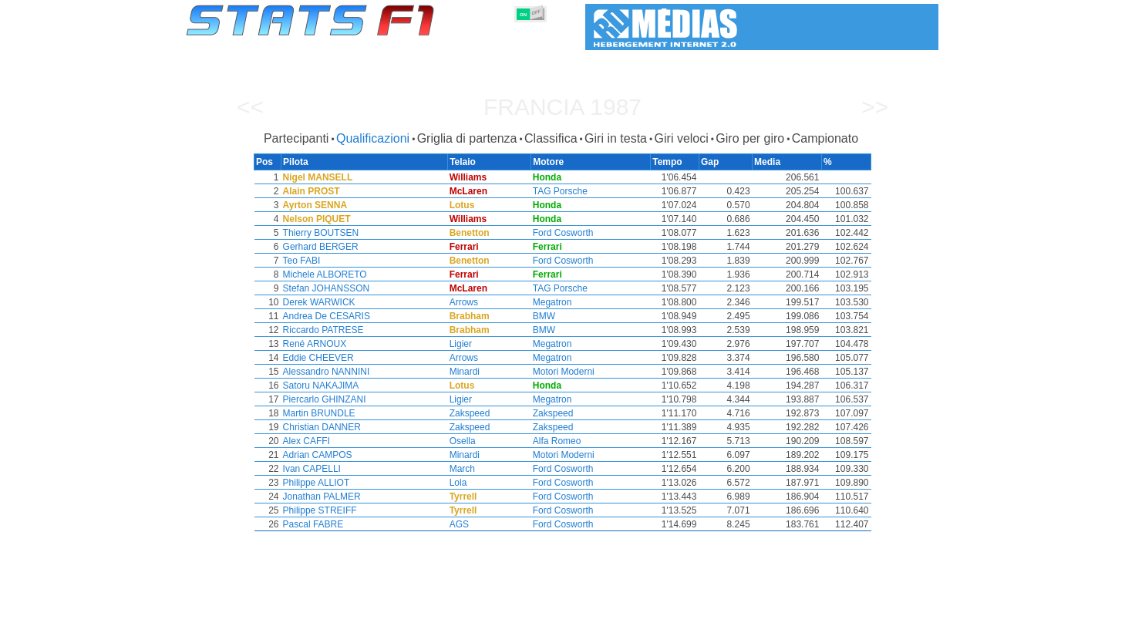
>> (874, 107)
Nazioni (637, 608)
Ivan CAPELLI (310, 468)
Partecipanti (296, 138)
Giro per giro (750, 138)
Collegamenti (794, 608)
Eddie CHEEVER (316, 357)
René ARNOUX (313, 343)
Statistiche (239, 608)
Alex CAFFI (304, 441)
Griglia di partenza (467, 138)
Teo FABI (300, 260)
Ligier (463, 343)
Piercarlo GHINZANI (323, 399)
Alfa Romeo (560, 441)
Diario (734, 608)
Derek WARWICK (317, 302)
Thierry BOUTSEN (319, 232)
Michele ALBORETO (323, 274)
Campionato (825, 138)
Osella (465, 441)
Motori (522, 608)
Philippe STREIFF (318, 510)
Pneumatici (578, 608)
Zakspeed (472, 413)
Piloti (413, 608)
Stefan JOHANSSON (325, 288)
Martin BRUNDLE (317, 413)
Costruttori (466, 608)
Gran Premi (360, 608)
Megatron (555, 302)
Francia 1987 (562, 107)
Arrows (466, 302)
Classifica (550, 138)
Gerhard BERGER (319, 246)
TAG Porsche (563, 191)
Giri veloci (682, 138)
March (464, 468)
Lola (461, 482)
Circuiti (687, 608)
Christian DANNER (320, 427)
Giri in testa (615, 138)
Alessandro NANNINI (325, 371)
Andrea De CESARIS (325, 316)
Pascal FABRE (311, 524)
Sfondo (857, 608)
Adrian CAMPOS (316, 455)
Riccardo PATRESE (321, 330)
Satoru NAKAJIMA (319, 385)
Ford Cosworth (566, 232)
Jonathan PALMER (320, 496)
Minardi (467, 371)
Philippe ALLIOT (315, 482)
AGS (461, 524)
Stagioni (298, 608)
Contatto (909, 608)
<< (250, 107)
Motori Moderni (567, 371)
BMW (547, 316)
